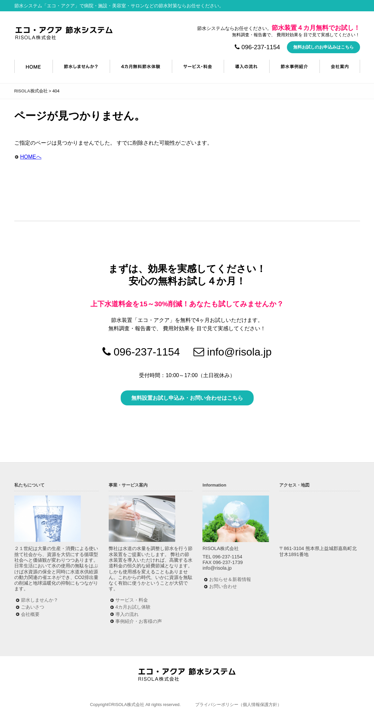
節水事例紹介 (294, 66)
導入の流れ (246, 66)
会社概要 (30, 614)
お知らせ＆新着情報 (230, 579)
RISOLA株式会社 (64, 33)
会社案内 (339, 66)
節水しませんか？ (81, 66)
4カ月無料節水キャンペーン (141, 66)
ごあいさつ (32, 607)
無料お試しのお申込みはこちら (323, 47)
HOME (33, 66)
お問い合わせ (223, 586)
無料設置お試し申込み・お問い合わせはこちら (187, 398)
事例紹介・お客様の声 (138, 621)
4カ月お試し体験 (133, 607)
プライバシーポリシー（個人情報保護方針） (238, 704)
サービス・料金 (198, 66)
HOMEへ (31, 157)
